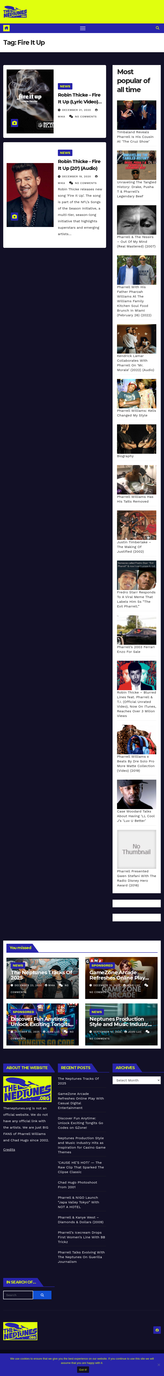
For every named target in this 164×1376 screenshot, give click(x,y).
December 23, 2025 (29, 985)
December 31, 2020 (77, 109)
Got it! (83, 1369)
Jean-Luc (132, 985)
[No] (159, 1365)
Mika (50, 985)
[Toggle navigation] (83, 28)
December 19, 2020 (77, 176)
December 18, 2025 (107, 985)
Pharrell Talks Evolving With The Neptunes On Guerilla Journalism (81, 1257)
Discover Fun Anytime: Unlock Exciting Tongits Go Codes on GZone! (40, 1024)
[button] (157, 28)
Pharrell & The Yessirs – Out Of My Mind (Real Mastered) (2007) (136, 241)
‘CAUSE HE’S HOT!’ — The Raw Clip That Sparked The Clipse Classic (81, 1167)
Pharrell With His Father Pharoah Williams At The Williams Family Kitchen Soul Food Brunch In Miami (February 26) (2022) (134, 301)
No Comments (86, 116)
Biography (125, 456)
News (65, 86)
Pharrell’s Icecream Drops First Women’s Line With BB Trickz (81, 1237)
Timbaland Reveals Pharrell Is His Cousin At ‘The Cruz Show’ (135, 136)
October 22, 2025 (28, 1032)
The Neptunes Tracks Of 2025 (41, 975)
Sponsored (102, 965)
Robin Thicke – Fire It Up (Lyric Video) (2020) (79, 101)
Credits (9, 1150)
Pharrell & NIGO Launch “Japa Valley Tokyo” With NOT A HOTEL (78, 1202)
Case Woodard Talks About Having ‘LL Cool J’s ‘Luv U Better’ (136, 816)
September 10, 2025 (108, 1032)
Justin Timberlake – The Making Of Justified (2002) (134, 547)
